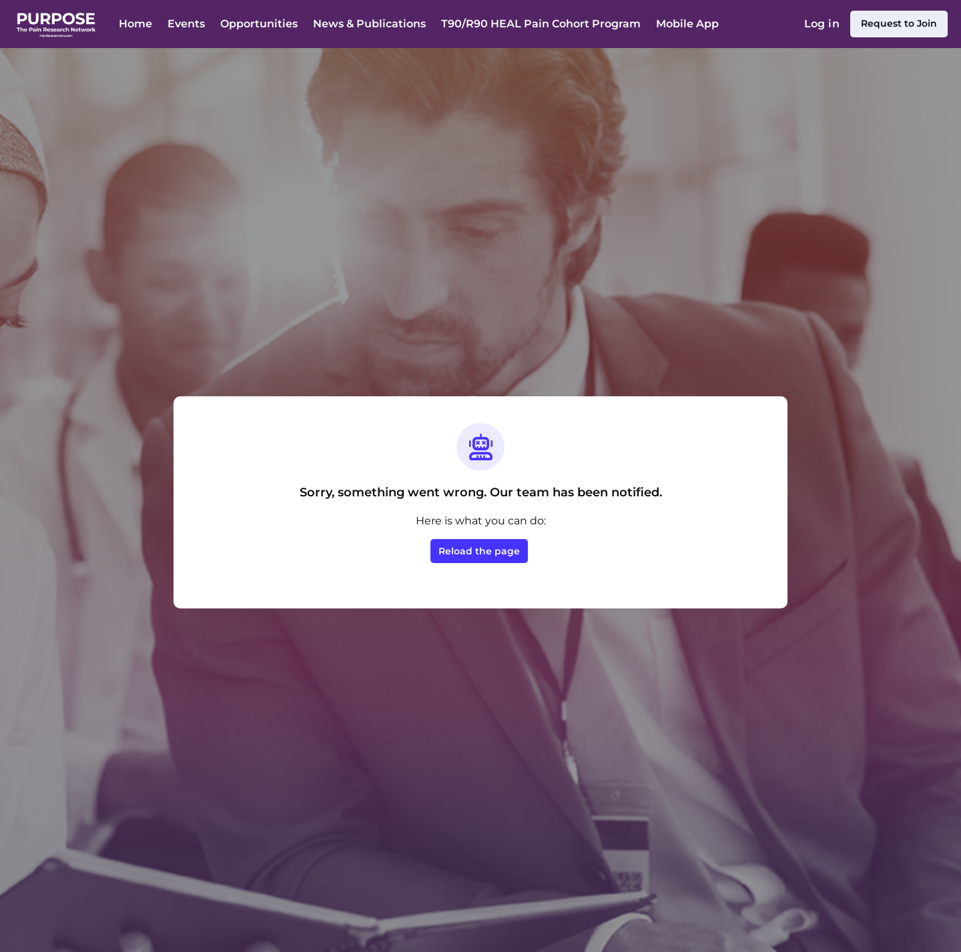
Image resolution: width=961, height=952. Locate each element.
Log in (822, 23)
